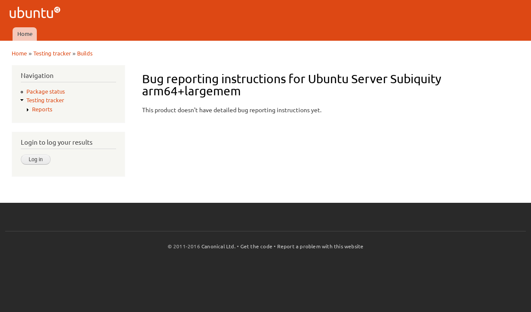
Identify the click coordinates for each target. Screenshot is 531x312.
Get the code (256, 246)
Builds (85, 53)
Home (24, 34)
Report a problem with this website (320, 246)
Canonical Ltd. (218, 246)
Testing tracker (52, 53)
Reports (42, 109)
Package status (45, 91)
